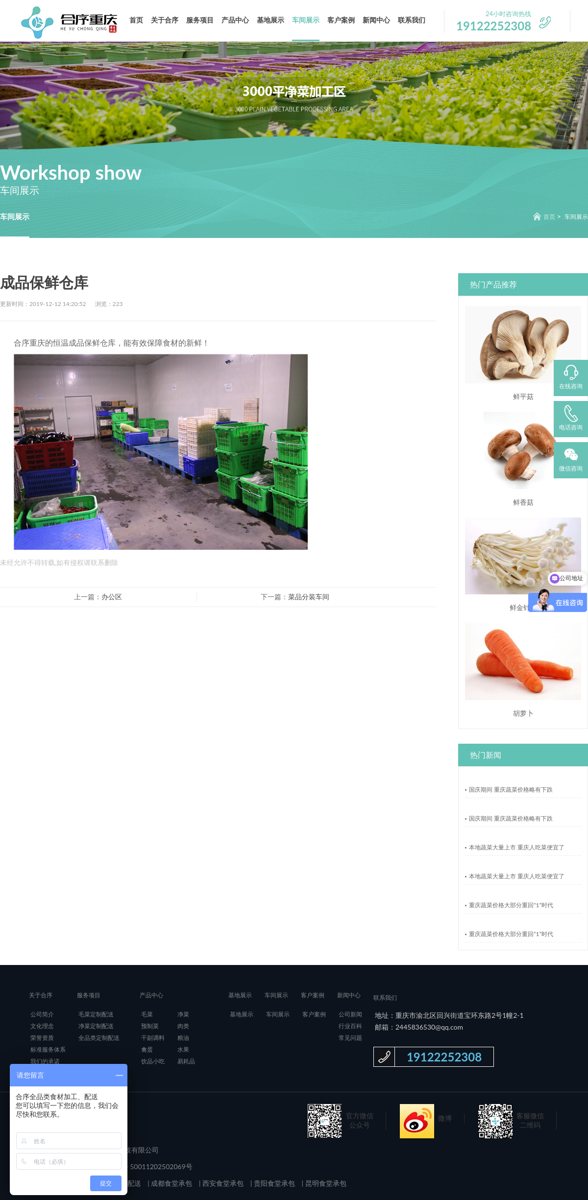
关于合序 (164, 20)
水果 (183, 1049)
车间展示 (305, 20)
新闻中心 (376, 20)
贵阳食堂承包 (273, 1183)
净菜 (183, 1014)
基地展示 (270, 20)
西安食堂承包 (222, 1183)
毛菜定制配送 (96, 1014)
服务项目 (200, 20)
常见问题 (350, 1037)
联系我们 (411, 20)
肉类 (183, 1026)
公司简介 (42, 1014)
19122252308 (444, 1057)
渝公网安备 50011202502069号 (143, 1166)
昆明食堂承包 (324, 1183)
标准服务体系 (48, 1049)
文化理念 (42, 1026)
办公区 (111, 596)
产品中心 (235, 20)
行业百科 (350, 1026)
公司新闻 (350, 1014)
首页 (136, 20)
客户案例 (341, 20)
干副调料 (153, 1037)
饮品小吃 (153, 1061)
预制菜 (150, 1026)
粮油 (183, 1037)
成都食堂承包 (171, 1183)
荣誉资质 (42, 1037)
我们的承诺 (45, 1061)
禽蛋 (147, 1049)
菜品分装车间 (308, 596)
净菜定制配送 (96, 1026)
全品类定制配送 (99, 1037)
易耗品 (186, 1061)
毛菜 (147, 1014)
